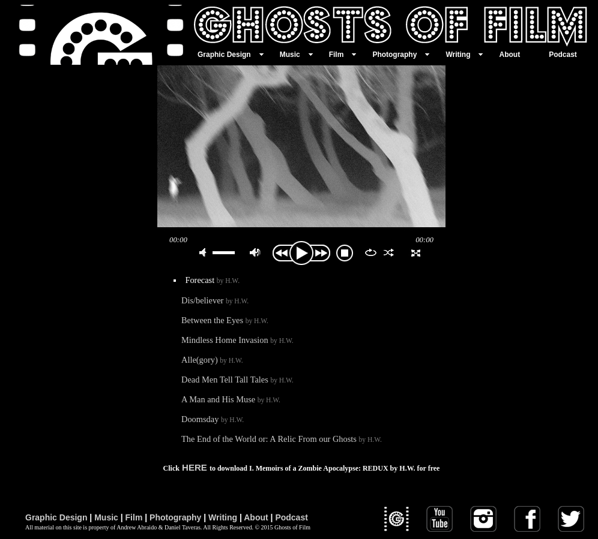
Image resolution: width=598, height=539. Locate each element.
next (321, 253)
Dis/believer (215, 300)
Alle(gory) (212, 360)
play (301, 146)
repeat (370, 252)
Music (106, 517)
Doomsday (212, 419)
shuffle (388, 252)
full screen (415, 252)
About (256, 517)
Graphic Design (56, 517)
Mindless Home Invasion (237, 340)
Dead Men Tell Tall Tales (237, 379)
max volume (255, 252)
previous (281, 253)
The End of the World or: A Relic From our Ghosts (281, 439)
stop (344, 253)
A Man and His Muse (230, 399)
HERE (195, 467)
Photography (175, 517)
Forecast (212, 280)
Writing (222, 517)
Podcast (291, 517)
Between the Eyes (224, 320)
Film (134, 517)
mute (204, 252)
